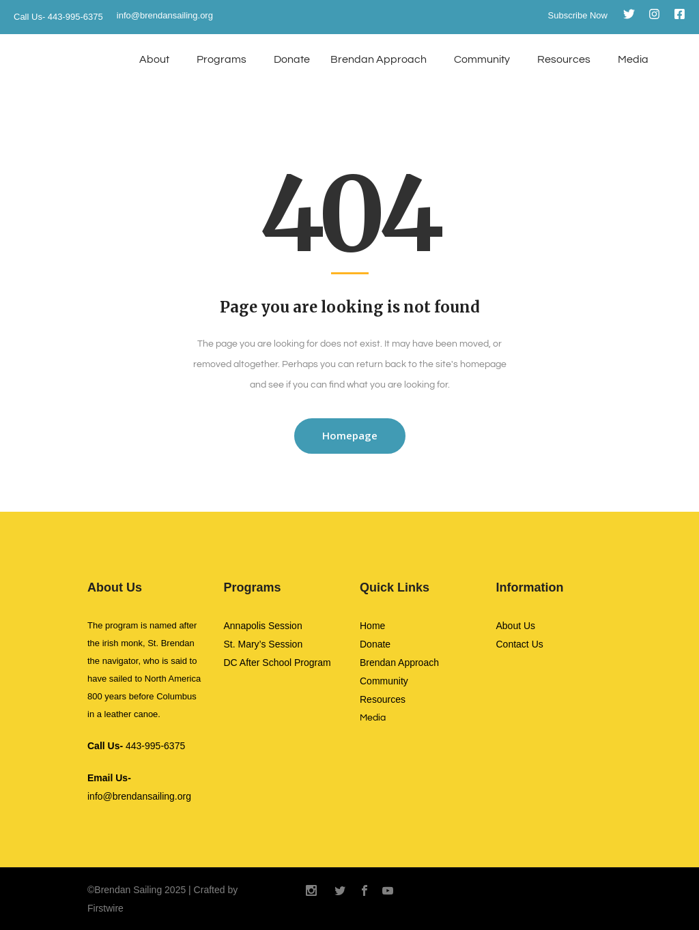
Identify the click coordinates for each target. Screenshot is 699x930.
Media (633, 59)
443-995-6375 (136, 745)
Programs (221, 59)
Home (372, 625)
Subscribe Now (578, 15)
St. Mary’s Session (263, 644)
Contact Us (519, 644)
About (154, 59)
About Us (516, 625)
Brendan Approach (378, 59)
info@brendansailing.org (165, 15)
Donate (292, 59)
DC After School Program (277, 662)
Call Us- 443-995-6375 (58, 17)
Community (482, 59)
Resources (563, 59)
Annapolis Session (263, 625)
